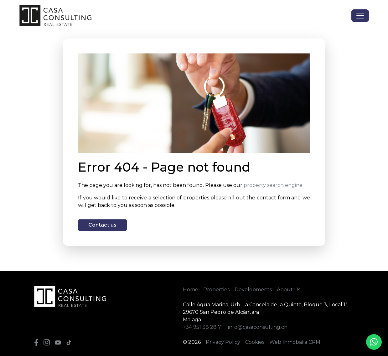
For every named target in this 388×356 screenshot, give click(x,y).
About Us (288, 290)
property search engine (273, 185)
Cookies (254, 342)
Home (190, 290)
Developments (253, 290)
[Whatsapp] (374, 342)
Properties (216, 290)
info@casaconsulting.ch (257, 327)
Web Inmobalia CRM (294, 342)
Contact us (102, 225)
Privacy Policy (223, 342)
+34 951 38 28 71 (203, 327)
